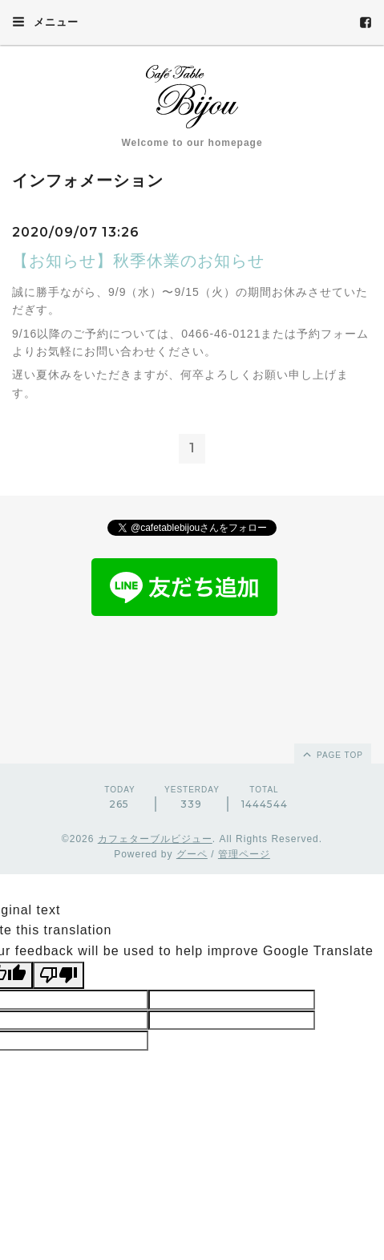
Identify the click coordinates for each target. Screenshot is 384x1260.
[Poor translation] (58, 975)
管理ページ (244, 854)
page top (332, 753)
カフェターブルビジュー (155, 839)
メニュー (45, 21)
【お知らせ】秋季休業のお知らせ (138, 260)
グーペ (192, 854)
